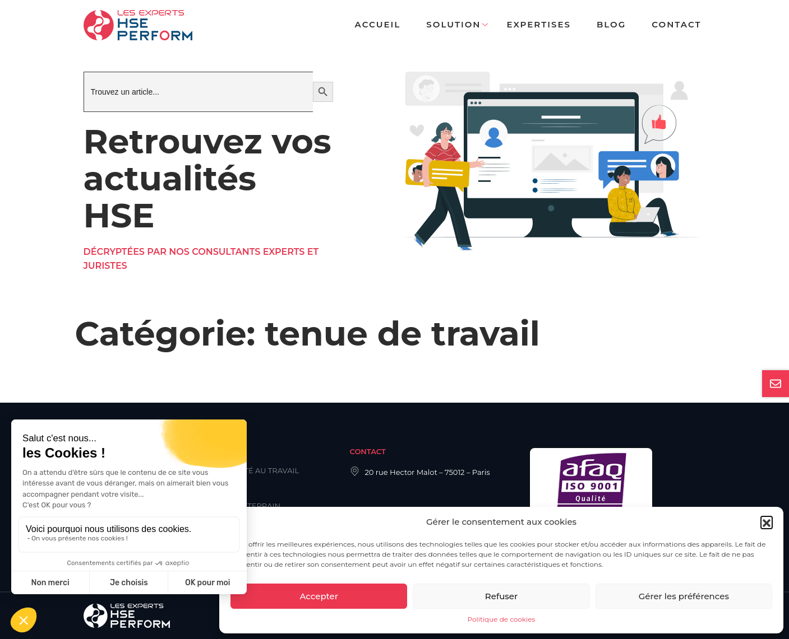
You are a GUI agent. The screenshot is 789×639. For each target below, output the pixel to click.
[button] (766, 522)
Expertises (538, 24)
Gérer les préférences (684, 596)
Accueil (378, 24)
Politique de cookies (502, 619)
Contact (676, 24)
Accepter (318, 596)
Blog (611, 24)
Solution (453, 24)
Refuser (501, 596)
